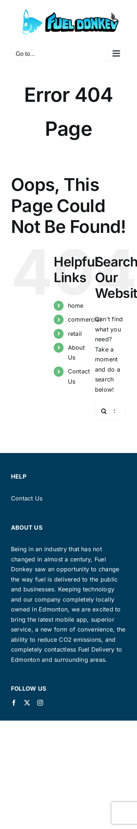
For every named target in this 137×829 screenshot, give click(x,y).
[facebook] (14, 703)
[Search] (104, 411)
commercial (84, 319)
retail (75, 333)
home (76, 305)
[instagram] (40, 703)
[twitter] (27, 703)
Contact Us (26, 498)
